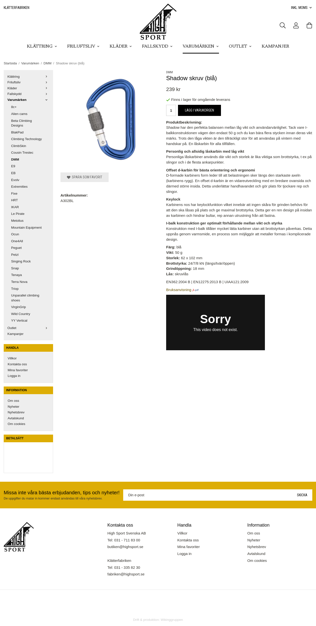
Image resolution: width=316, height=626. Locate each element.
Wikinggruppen (172, 620)
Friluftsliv (83, 46)
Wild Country (20, 314)
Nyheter (13, 406)
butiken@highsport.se (125, 547)
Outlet (240, 46)
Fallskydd (157, 46)
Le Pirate (17, 214)
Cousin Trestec (22, 152)
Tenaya (16, 275)
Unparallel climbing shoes (25, 298)
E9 (13, 166)
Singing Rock (21, 261)
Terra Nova (19, 282)
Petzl (15, 255)
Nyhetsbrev (16, 412)
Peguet (16, 248)
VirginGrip (18, 307)
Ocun (15, 234)
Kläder (121, 46)
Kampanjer (275, 46)
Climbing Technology (26, 139)
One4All (17, 241)
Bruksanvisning (178, 290)
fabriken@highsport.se (125, 574)
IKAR (15, 207)
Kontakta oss (17, 364)
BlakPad (17, 132)
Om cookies (16, 424)
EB (13, 173)
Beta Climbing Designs (21, 123)
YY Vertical (19, 320)
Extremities (19, 186)
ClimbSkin (18, 146)
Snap (15, 268)
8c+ (14, 107)
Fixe (14, 193)
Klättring (42, 46)
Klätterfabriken (16, 8)
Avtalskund (16, 418)
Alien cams (19, 114)
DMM (15, 159)
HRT (14, 200)
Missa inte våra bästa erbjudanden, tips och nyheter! (61, 492)
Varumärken (201, 46)
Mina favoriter (18, 370)
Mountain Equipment (26, 227)
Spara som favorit (84, 177)
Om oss (13, 401)
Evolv (15, 180)
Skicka (302, 495)
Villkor (12, 358)
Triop (15, 289)
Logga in (14, 376)
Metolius (17, 220)
